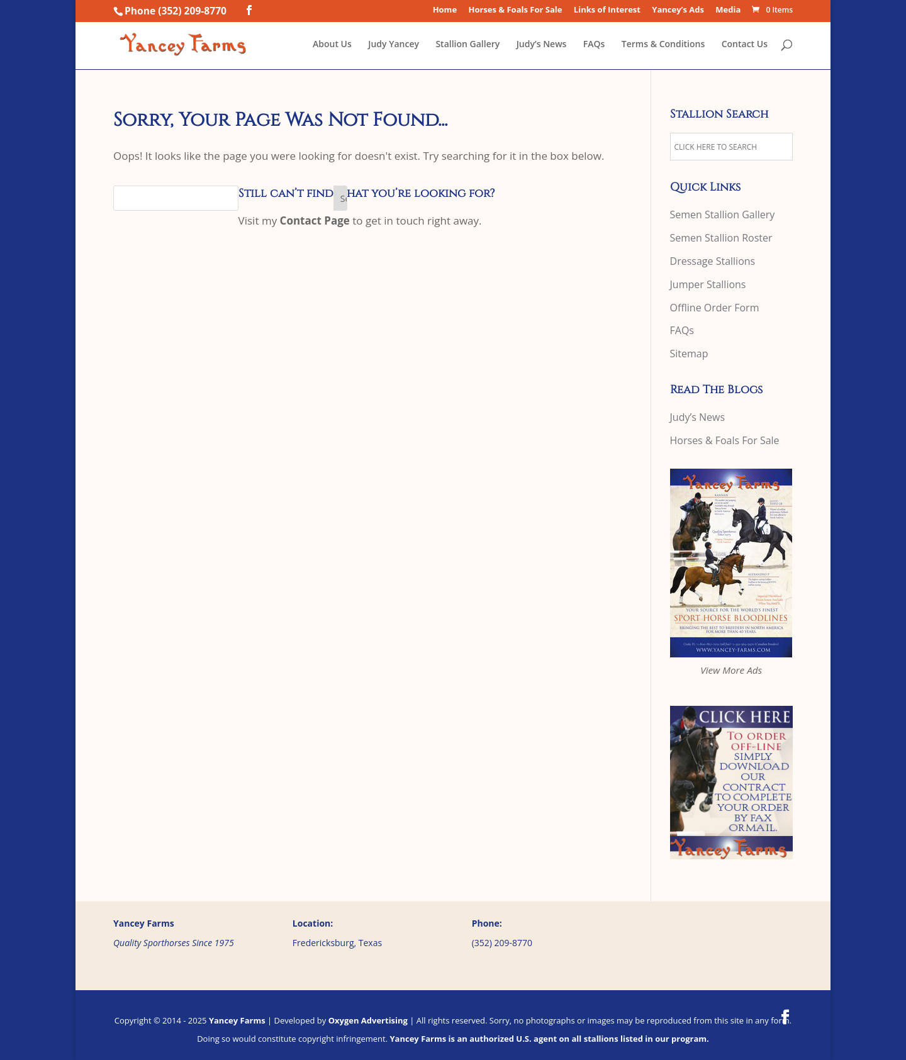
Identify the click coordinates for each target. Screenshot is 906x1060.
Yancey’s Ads (678, 10)
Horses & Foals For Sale (515, 10)
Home (445, 10)
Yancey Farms (237, 1020)
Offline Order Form (714, 308)
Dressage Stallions (713, 261)
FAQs (594, 45)
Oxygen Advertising (368, 1020)
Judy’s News (542, 45)
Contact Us (745, 45)
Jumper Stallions (708, 284)
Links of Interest (607, 10)
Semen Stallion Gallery (722, 214)
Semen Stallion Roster (721, 238)
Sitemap (689, 353)
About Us (332, 45)
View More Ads (731, 670)
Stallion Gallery (467, 45)
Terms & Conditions (663, 45)
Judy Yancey (393, 45)
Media (728, 10)
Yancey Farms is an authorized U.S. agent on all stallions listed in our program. (548, 1038)
